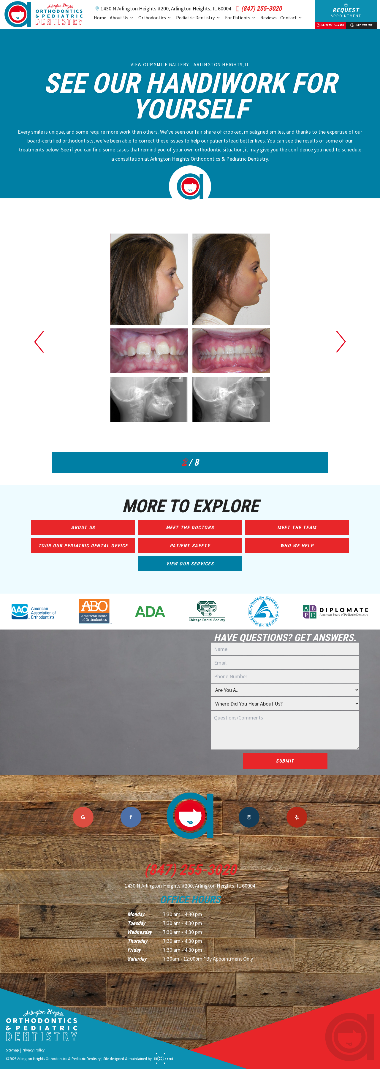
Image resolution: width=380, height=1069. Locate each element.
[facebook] (131, 817)
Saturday (136, 959)
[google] (83, 817)
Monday (135, 914)
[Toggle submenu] (131, 18)
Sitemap (12, 1050)
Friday (134, 950)
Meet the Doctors (190, 527)
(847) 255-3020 (258, 8)
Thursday (137, 941)
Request (345, 11)
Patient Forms (330, 25)
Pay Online (361, 25)
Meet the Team (296, 527)
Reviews (268, 17)
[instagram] (249, 817)
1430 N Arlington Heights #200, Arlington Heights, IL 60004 (162, 9)
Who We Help (297, 545)
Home (100, 17)
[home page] (43, 14)
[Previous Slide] (39, 341)
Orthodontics (155, 18)
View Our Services (190, 564)
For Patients (241, 18)
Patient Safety (190, 545)
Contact (291, 18)
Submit (285, 761)
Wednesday (139, 932)
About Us (122, 18)
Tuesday (136, 923)
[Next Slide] (341, 341)
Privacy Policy (33, 1050)
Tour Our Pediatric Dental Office (83, 545)
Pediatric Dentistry (198, 18)
